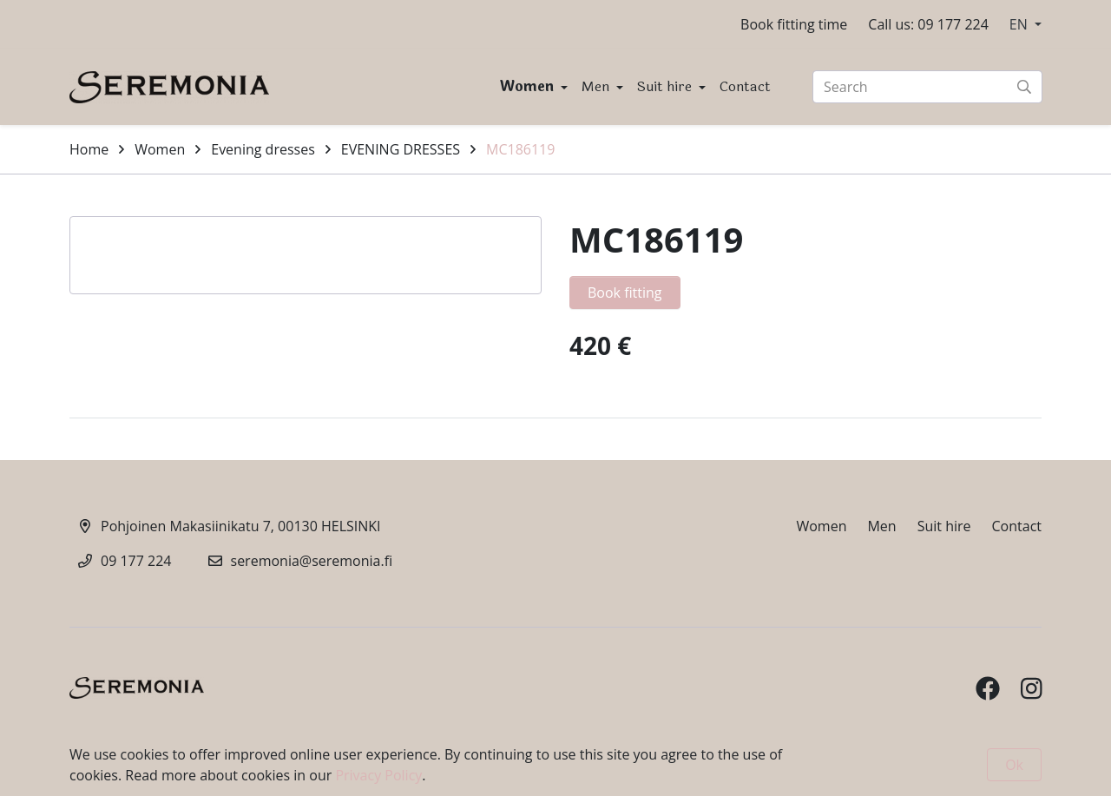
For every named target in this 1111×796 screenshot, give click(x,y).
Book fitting (625, 292)
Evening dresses (263, 149)
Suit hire (666, 86)
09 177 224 (136, 560)
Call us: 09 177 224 (928, 24)
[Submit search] (1024, 86)
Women (528, 86)
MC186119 (520, 149)
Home (88, 149)
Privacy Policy (378, 775)
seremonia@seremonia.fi (312, 560)
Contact (745, 86)
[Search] (927, 86)
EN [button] (1020, 24)
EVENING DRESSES (400, 149)
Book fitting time (793, 24)
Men (597, 86)
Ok (1014, 764)
